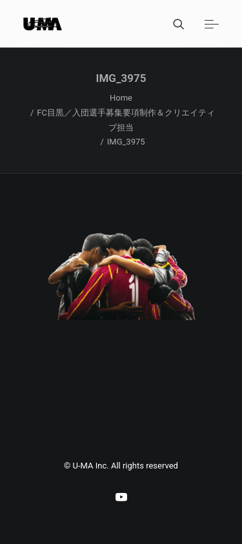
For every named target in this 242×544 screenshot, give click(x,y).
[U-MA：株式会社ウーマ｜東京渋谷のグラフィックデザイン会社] (42, 23)
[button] (211, 24)
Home (121, 98)
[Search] (173, 24)
